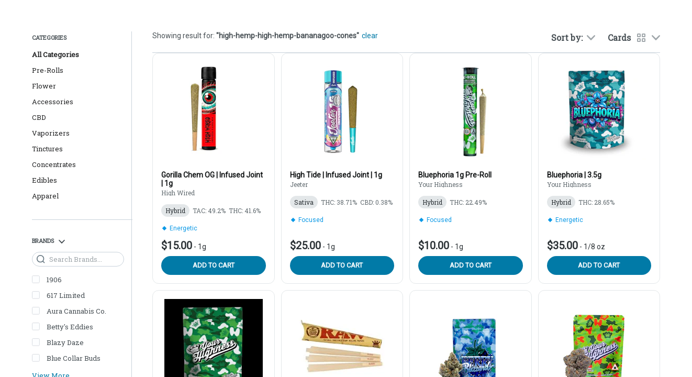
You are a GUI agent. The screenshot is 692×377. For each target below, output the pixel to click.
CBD (39, 117)
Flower (44, 86)
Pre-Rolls (47, 70)
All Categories (55, 54)
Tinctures (47, 148)
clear (370, 35)
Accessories (52, 101)
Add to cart (214, 265)
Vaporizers (51, 133)
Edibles (44, 180)
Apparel (45, 196)
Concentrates (54, 164)
